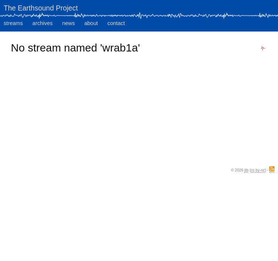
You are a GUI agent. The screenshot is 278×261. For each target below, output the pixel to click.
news (68, 23)
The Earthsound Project (41, 8)
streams (13, 23)
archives (43, 23)
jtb (246, 170)
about (91, 23)
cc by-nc (258, 170)
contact (116, 23)
